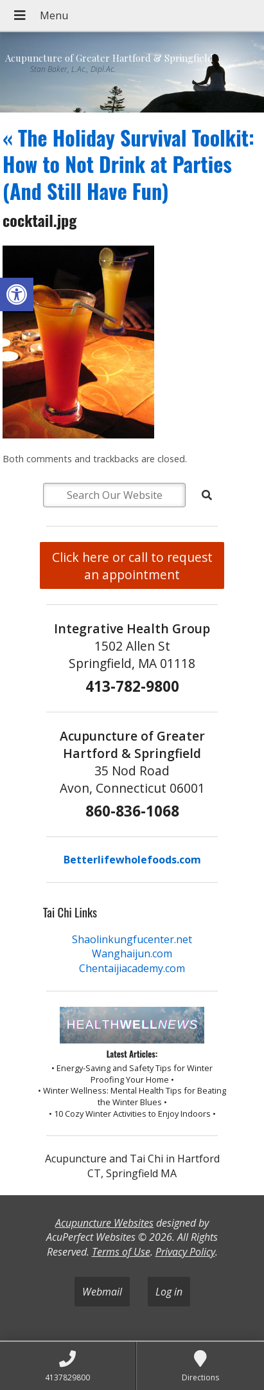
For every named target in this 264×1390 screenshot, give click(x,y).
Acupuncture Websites (104, 1223)
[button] (16, 294)
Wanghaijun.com (132, 953)
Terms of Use (121, 1252)
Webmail (102, 1292)
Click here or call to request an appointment (132, 565)
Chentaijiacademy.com (132, 968)
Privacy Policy (185, 1252)
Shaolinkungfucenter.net (132, 939)
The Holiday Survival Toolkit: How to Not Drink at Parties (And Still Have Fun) (128, 164)
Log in (168, 1292)
